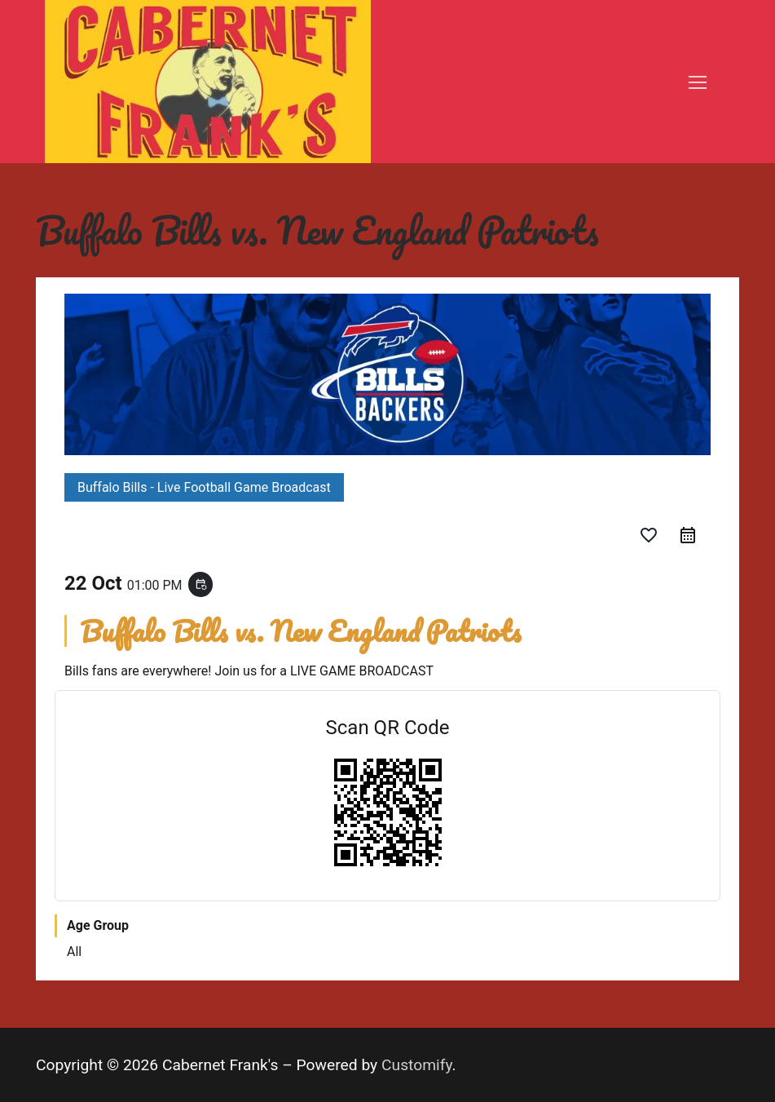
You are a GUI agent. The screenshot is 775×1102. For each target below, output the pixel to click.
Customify (416, 1065)
